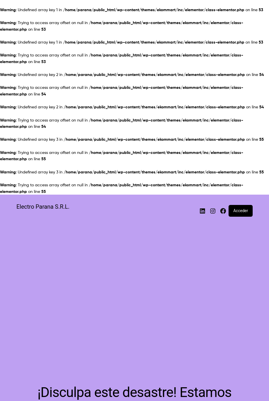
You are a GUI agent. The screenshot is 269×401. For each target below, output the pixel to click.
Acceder (240, 210)
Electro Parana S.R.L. (42, 206)
